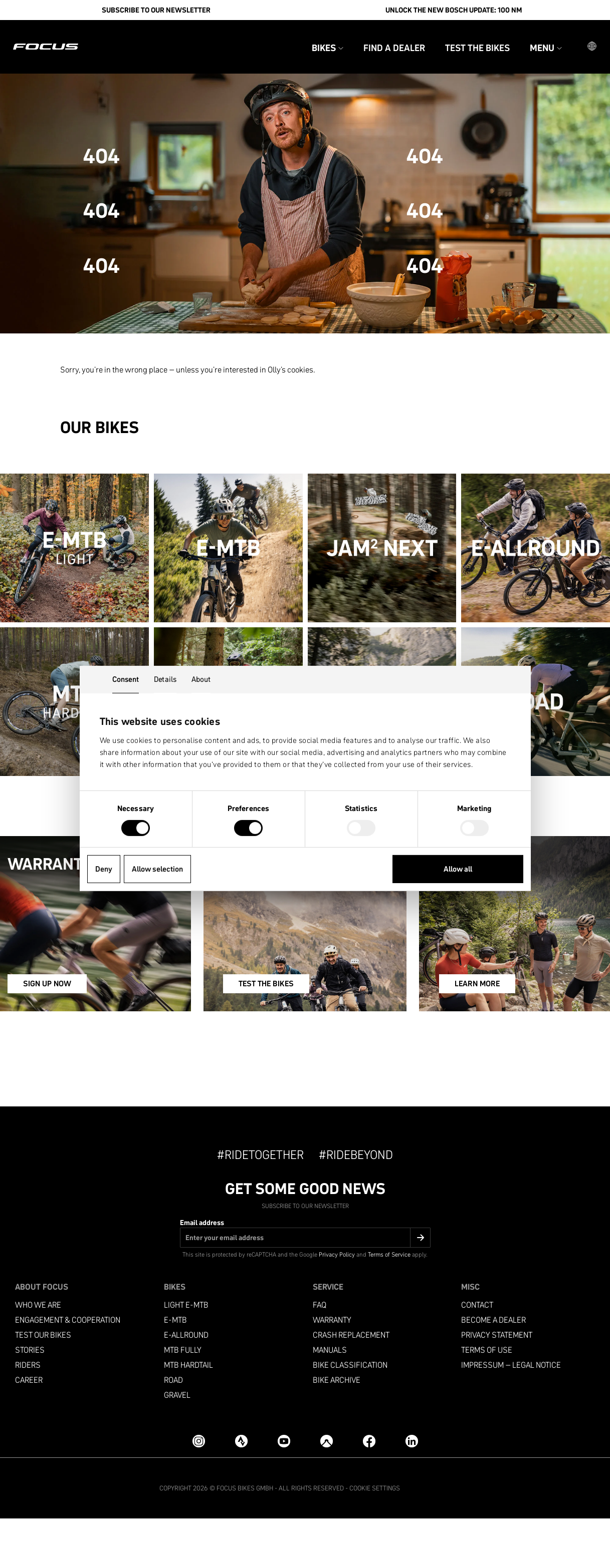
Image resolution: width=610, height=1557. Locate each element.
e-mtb (175, 1358)
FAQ (319, 1343)
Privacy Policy (337, 1293)
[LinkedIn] (411, 1479)
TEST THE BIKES (278, 1024)
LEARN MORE (480, 1024)
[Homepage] (57, 38)
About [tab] (201, 679)
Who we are (38, 1343)
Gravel (177, 1433)
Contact (477, 1343)
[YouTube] (284, 1479)
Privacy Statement (496, 1373)
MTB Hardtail (188, 1403)
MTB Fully (182, 1388)
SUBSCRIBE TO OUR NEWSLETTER (156, 10)
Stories (30, 1388)
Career (29, 1418)
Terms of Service (389, 1293)
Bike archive (336, 1418)
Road (173, 1418)
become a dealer (493, 1358)
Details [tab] (165, 679)
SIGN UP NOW (66, 1024)
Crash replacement (351, 1373)
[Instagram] (198, 1479)
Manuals (330, 1388)
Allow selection (157, 869)
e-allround (186, 1373)
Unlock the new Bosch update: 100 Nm (453, 10)
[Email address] (305, 1276)
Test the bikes (465, 39)
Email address (202, 1261)
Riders (28, 1403)
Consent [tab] (125, 679)
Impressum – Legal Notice (511, 1403)
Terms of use (486, 1388)
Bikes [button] (315, 39)
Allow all (458, 869)
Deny (103, 869)
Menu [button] (534, 39)
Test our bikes (43, 1373)
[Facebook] (369, 1479)
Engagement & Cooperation (67, 1358)
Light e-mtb (186, 1343)
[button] (580, 38)
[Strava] (241, 1479)
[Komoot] (326, 1479)
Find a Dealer (382, 39)
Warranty (332, 1358)
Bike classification (350, 1403)
